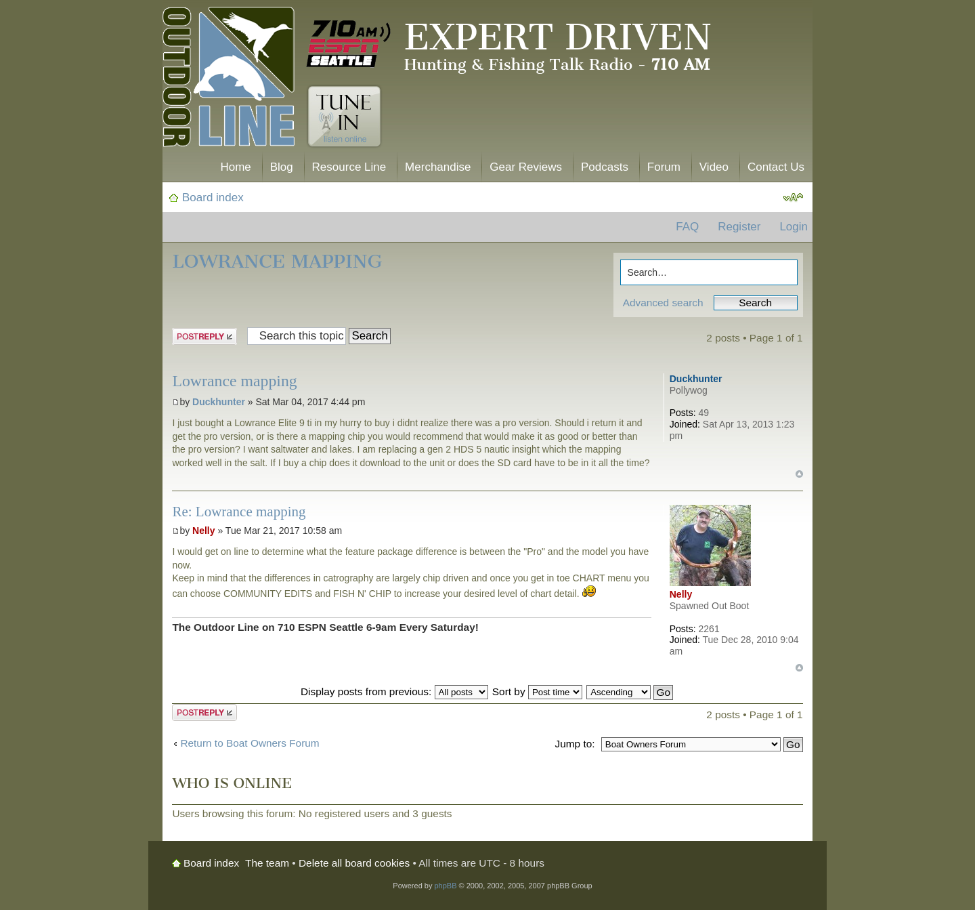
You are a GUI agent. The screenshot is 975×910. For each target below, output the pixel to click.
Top (799, 474)
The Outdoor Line (228, 79)
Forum (663, 167)
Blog (281, 167)
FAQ (687, 226)
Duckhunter (218, 401)
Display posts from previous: (394, 691)
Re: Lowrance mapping (238, 511)
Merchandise (438, 167)
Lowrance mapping (277, 261)
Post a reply (204, 336)
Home (235, 167)
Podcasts (604, 167)
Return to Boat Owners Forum (249, 743)
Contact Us (776, 167)
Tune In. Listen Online (344, 116)
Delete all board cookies (354, 863)
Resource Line (349, 167)
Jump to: (574, 743)
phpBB (445, 886)
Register (739, 226)
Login (793, 226)
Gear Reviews (526, 167)
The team (267, 863)
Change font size (793, 198)
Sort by (537, 691)
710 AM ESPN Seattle (348, 44)
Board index (213, 197)
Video (714, 167)
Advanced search (663, 302)
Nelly (203, 530)
